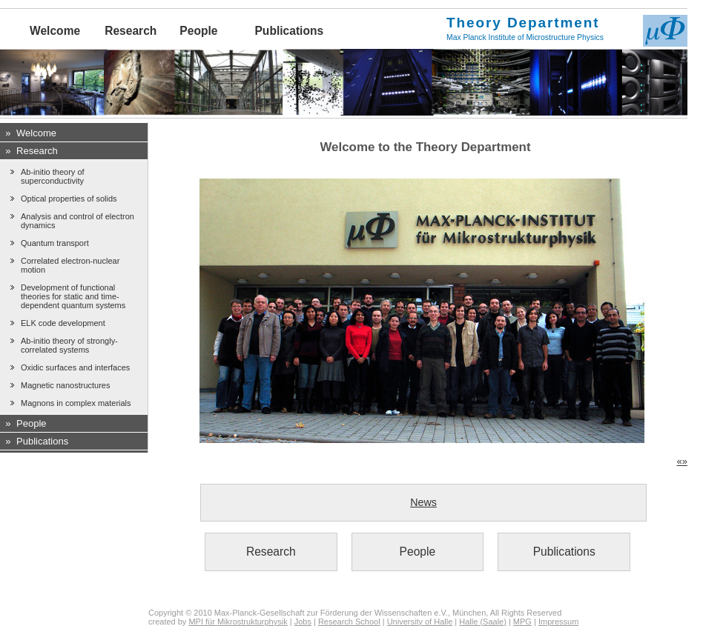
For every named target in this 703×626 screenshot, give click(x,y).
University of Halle (420, 621)
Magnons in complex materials (76, 403)
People (198, 30)
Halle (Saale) (482, 621)
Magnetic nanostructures (65, 385)
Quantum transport (55, 243)
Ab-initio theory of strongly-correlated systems (69, 345)
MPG (522, 621)
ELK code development (63, 323)
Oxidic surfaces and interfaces (75, 367)
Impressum (558, 621)
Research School (349, 621)
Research (130, 30)
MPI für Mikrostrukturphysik (237, 621)
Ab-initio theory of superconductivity (53, 176)
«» (682, 461)
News (423, 502)
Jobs (302, 621)
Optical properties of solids (69, 198)
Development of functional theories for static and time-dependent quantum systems (73, 296)
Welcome (55, 30)
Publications (288, 30)
